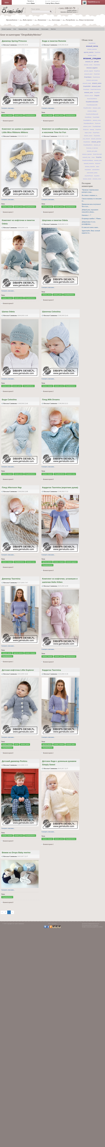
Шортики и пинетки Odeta (55, 220)
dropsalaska (88, 169)
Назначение (42, 20)
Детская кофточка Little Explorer (18, 670)
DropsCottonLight (97, 154)
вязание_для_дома (92, 151)
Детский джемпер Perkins (14, 761)
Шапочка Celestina (51, 311)
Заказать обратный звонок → (69, 12)
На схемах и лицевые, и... (90, 195)
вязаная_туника (88, 64)
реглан (16, 744)
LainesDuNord (95, 169)
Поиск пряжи (35, 9)
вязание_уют (97, 145)
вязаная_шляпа (92, 55)
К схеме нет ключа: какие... (90, 227)
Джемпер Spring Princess (14, 41)
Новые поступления (86, 20)
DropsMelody (88, 117)
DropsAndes (97, 135)
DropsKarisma (96, 77)
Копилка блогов (23, 29)
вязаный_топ (89, 61)
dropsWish (96, 175)
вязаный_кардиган (71, 562)
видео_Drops (88, 132)
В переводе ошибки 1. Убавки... (92, 218)
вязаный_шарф (87, 83)
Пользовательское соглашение (90, 925)
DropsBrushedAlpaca (87, 160)
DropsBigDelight (97, 126)
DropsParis (97, 52)
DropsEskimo (87, 141)
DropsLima (86, 129)
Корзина (95, 2)
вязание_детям (19, 115)
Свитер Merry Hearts (52, 3)
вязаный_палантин (89, 163)
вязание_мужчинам (96, 138)
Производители (11, 20)
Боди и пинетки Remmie (54, 41)
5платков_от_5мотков (92, 148)
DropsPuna (97, 71)
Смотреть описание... (8, 108)
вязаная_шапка (6, 386)
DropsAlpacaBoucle (89, 123)
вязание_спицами (7, 115)
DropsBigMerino (87, 120)
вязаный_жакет (70, 744)
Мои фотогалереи (34, 29)
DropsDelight (96, 117)
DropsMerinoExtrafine (92, 102)
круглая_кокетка (47, 562)
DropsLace (97, 123)
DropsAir (96, 95)
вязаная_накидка (92, 111)
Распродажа (70, 20)
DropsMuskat (92, 43)
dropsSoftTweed (89, 175)
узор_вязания (86, 138)
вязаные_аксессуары (92, 80)
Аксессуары (56, 20)
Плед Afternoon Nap (11, 487)
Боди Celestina (9, 399)
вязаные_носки (47, 294)
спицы (93, 157)
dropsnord (97, 163)
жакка (97, 166)
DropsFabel (97, 74)
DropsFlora (98, 129)
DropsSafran (97, 64)
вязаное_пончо (87, 126)
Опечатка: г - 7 (86, 215)
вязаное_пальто (88, 135)
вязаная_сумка (97, 108)
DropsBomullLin (87, 108)
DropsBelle (97, 92)
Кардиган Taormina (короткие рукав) (60, 487)
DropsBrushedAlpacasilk (92, 114)
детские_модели (88, 71)
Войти (7, 2)
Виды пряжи (27, 20)
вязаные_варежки (87, 154)
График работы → (72, 10)
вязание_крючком (92, 49)
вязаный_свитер (6, 653)
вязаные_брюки (87, 178)
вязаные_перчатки (90, 166)
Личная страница (6, 29)
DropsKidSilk (87, 86)
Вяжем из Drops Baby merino (16, 852)
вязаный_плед (71, 474)
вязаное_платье (89, 95)
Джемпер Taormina (11, 579)
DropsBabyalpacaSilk (92, 104)
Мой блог (53, 29)
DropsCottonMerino (92, 98)
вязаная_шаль (88, 92)
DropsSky (98, 157)
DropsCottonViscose (96, 89)
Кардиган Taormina (51, 670)
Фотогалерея (44, 29)
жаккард (92, 129)
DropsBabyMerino (30, 115)
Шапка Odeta (8, 311)
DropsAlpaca (87, 77)
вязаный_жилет (88, 74)
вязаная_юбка (98, 160)
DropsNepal (86, 89)
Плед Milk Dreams (51, 399)
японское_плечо (97, 178)
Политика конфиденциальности (90, 923)
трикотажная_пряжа (92, 172)
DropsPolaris (96, 132)
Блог (15, 29)
